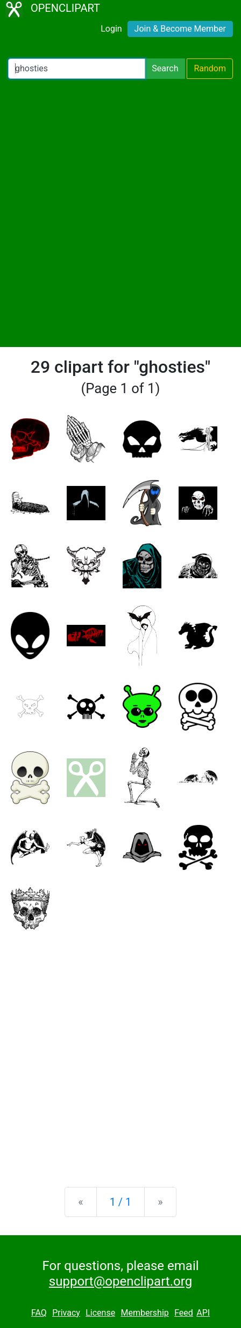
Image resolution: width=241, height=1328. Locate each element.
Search (165, 68)
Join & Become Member (180, 29)
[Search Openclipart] (76, 68)
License (100, 1313)
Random (210, 68)
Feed (183, 1313)
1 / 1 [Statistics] (121, 1202)
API (203, 1313)
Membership (144, 1313)
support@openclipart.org (120, 1281)
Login (111, 29)
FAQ (39, 1313)
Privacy (66, 1313)
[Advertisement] (120, 213)
